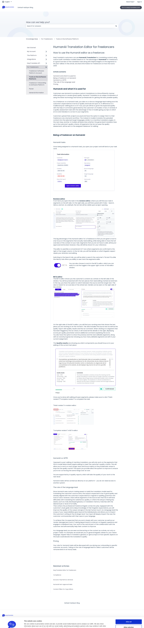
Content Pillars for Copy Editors (63, 589)
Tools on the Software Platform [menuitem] (37, 78)
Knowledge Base (32, 39)
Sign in (139, 2)
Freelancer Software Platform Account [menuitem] (36, 72)
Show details (96, 624)
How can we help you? (38, 22)
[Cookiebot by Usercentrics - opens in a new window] (12, 624)
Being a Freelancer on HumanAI (64, 78)
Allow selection (129, 617)
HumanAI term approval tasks (62, 584)
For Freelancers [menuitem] (32, 67)
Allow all (129, 612)
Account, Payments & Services (63, 580)
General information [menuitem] (36, 93)
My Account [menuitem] (31, 51)
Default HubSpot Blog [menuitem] (72, 603)
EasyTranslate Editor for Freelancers (64, 570)
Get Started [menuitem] (31, 48)
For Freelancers (47, 39)
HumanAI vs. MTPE (59, 80)
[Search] (116, 26)
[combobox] (70, 26)
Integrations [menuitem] (31, 59)
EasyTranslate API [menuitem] (33, 63)
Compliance (57, 575)
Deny (128, 623)
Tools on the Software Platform (67, 39)
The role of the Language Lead (64, 82)
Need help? (130, 2)
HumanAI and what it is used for (64, 76)
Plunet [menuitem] (31, 89)
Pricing (55, 84)
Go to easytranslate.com (131, 7)
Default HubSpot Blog (25, 8)
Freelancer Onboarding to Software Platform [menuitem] (37, 84)
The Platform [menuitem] (32, 55)
